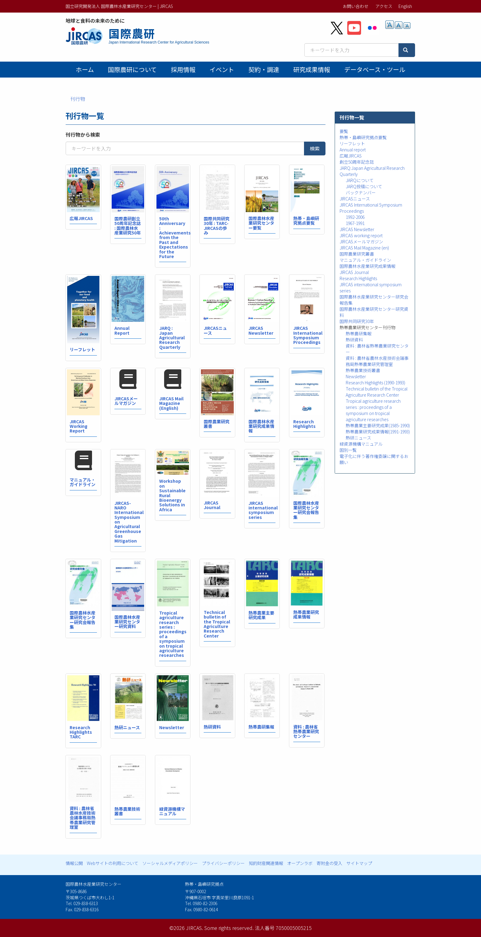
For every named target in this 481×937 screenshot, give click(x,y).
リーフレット (82, 349)
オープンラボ (300, 863)
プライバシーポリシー (223, 863)
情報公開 (74, 863)
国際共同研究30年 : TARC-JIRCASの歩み (216, 225)
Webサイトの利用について (112, 863)
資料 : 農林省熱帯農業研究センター (306, 731)
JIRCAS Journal (212, 505)
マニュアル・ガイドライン (82, 482)
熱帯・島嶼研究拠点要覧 (306, 220)
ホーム (85, 69)
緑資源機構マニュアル (172, 811)
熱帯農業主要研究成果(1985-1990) (378, 425)
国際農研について (132, 69)
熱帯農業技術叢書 (127, 811)
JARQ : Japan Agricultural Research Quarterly (172, 337)
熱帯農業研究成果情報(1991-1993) (378, 432)
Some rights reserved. (229, 927)
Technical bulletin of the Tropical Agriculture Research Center (217, 624)
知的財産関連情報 (266, 863)
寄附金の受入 (329, 863)
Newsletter (171, 727)
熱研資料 (212, 727)
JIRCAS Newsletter (260, 330)
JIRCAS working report (361, 235)
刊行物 (77, 98)
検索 (315, 148)
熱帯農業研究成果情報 (306, 614)
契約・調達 (263, 69)
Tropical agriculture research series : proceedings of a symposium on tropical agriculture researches (173, 634)
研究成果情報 (311, 69)
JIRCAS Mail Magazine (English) (171, 403)
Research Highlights (304, 423)
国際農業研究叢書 (216, 423)
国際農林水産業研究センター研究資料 (127, 622)
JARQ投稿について (364, 186)
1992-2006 (355, 217)
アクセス (383, 6)
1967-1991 (355, 223)
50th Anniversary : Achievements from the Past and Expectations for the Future (175, 237)
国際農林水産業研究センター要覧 (261, 223)
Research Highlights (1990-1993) (375, 382)
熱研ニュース (127, 727)
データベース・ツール (374, 69)
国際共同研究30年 (357, 321)
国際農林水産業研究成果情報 (261, 426)
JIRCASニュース (215, 330)
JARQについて (360, 180)
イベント (222, 69)
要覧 (344, 131)
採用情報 (183, 69)
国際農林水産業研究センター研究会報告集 (306, 510)
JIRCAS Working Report (78, 426)
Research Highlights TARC (81, 732)
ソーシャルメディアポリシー (170, 863)
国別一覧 (348, 450)
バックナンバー (361, 192)
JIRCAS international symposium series (263, 510)
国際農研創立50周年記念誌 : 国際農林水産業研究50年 (127, 225)
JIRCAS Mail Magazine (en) (364, 248)
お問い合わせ (355, 6)
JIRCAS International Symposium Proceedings (307, 335)
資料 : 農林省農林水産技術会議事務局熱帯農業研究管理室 (82, 817)
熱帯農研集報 (261, 727)
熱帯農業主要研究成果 (261, 615)
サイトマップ (359, 863)
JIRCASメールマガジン (126, 400)
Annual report (353, 150)
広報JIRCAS (81, 218)
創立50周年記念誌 (357, 162)
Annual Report (121, 330)
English (405, 6)
